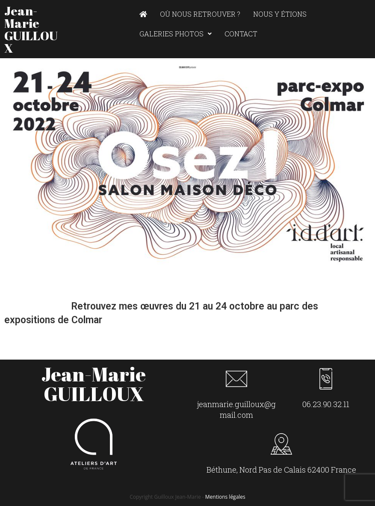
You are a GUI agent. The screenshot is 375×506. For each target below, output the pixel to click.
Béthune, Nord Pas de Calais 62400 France (281, 469)
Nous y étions (280, 13)
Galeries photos (175, 33)
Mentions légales (225, 496)
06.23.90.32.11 (325, 404)
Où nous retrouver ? (200, 13)
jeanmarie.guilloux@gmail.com (236, 409)
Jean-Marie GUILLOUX (31, 29)
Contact (240, 33)
